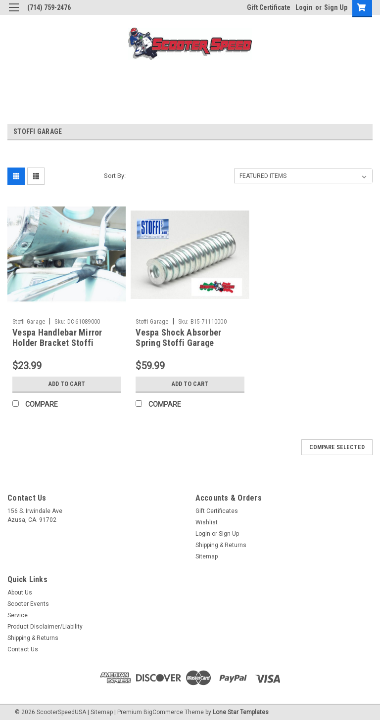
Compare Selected (337, 447)
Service (17, 615)
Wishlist (206, 522)
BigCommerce (163, 712)
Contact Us (22, 649)
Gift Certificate (268, 7)
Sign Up (335, 7)
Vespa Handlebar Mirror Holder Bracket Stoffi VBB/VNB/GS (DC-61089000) (65, 342)
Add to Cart (66, 384)
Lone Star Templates (241, 712)
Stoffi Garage (28, 321)
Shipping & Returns (220, 545)
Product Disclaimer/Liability (45, 626)
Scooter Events (28, 603)
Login (304, 7)
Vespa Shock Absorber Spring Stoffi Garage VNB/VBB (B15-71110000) (184, 342)
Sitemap (206, 556)
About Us (19, 592)
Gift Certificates (216, 511)
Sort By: (115, 175)
